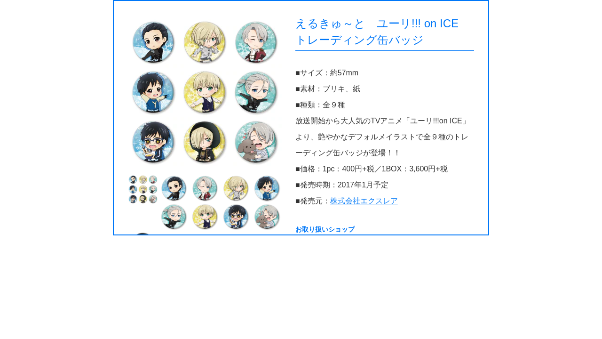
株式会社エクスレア (364, 201)
